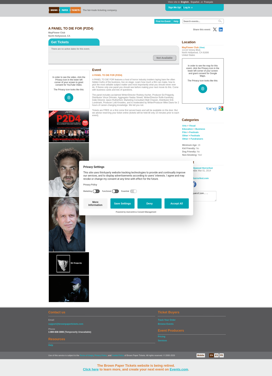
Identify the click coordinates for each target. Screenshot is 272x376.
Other (185, 135)
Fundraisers (197, 139)
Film (184, 132)
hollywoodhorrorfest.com (195, 178)
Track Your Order (167, 320)
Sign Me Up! (174, 7)
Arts (184, 125)
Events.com (179, 369)
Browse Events (166, 324)
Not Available (165, 57)
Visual (192, 125)
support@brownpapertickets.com (65, 324)
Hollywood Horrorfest (201, 168)
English (185, 2)
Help (176, 21)
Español (195, 2)
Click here (91, 369)
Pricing (161, 336)
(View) (202, 48)
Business (200, 129)
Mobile (200, 355)
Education (187, 129)
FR (221, 355)
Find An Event (163, 21)
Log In (187, 7)
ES (216, 355)
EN (211, 355)
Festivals (194, 132)
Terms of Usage (86, 355)
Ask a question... (201, 197)
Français (208, 2)
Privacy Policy (100, 355)
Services (162, 340)
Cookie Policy (118, 355)
